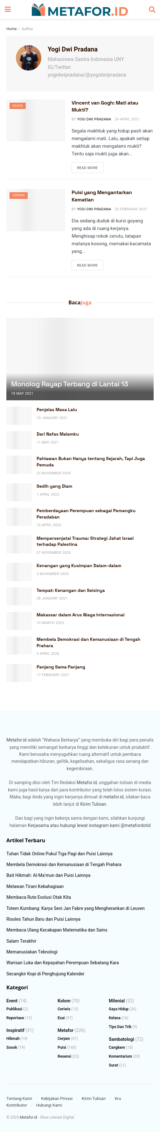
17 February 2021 (53, 675)
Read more (90, 168)
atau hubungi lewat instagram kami (85, 825)
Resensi (64, 1056)
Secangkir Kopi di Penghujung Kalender (45, 974)
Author (27, 29)
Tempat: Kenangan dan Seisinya (71, 590)
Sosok (18, 106)
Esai (61, 1018)
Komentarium (120, 1056)
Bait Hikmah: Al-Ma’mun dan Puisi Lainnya (48, 875)
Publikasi (14, 1009)
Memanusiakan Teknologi (32, 952)
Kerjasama (38, 825)
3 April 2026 (48, 653)
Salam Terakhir (21, 941)
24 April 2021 (127, 119)
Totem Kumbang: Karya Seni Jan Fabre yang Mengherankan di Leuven (75, 908)
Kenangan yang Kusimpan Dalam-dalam (79, 565)
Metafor (65, 1030)
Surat (113, 1065)
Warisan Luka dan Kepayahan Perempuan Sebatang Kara (62, 962)
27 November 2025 (54, 552)
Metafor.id (16, 740)
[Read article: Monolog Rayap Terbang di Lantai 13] (80, 370)
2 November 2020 (53, 574)
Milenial (117, 1001)
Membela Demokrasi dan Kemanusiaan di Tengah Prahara (64, 864)
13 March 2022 (50, 623)
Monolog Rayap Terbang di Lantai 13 (69, 383)
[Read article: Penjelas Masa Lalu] (19, 416)
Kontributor (16, 1105)
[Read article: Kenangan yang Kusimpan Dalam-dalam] (19, 572)
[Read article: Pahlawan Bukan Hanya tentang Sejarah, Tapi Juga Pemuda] (19, 465)
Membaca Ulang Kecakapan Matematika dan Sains (56, 930)
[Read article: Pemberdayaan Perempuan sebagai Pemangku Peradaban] (19, 517)
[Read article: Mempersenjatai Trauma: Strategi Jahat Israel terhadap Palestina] (19, 544)
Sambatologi (121, 1039)
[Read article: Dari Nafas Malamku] (19, 440)
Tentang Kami (19, 1098)
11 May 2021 (48, 442)
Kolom (64, 1001)
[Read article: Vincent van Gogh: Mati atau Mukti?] (35, 120)
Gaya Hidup (119, 1009)
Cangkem (117, 1047)
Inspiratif (15, 1030)
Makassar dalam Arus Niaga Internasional (80, 615)
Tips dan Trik (120, 1027)
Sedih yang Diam (54, 486)
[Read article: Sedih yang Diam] (19, 492)
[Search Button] (152, 9)
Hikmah (13, 1038)
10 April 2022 (49, 525)
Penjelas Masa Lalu (57, 409)
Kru (118, 1098)
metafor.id (113, 797)
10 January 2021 (52, 418)
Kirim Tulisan (93, 804)
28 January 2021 (52, 598)
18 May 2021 (22, 393)
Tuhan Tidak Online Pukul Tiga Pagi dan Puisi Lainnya (59, 854)
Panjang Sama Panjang (61, 667)
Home (11, 29)
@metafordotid (135, 825)
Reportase (15, 1018)
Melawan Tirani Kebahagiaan (35, 886)
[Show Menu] (8, 9)
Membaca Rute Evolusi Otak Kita (38, 897)
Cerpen (19, 196)
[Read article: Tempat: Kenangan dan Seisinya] (19, 596)
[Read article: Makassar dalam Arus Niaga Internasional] (19, 621)
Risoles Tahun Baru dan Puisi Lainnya (43, 919)
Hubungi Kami (49, 1105)
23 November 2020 (54, 473)
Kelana (115, 1018)
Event (11, 1001)
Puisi (62, 1047)
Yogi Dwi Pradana (94, 119)
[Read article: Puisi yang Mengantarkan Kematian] (35, 210)
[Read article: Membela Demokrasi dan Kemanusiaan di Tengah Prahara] (19, 645)
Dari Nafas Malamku (58, 434)
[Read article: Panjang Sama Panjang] (19, 673)
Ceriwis (64, 1009)
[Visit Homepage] (80, 9)
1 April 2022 (48, 494)
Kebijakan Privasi (57, 1098)
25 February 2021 (131, 209)
